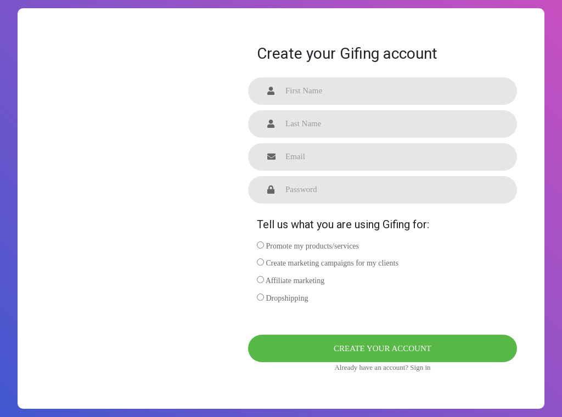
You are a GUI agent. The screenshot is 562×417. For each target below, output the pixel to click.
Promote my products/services (308, 245)
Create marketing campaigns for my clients (327, 262)
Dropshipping (282, 298)
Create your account (382, 348)
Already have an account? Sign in (382, 367)
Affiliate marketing (290, 280)
